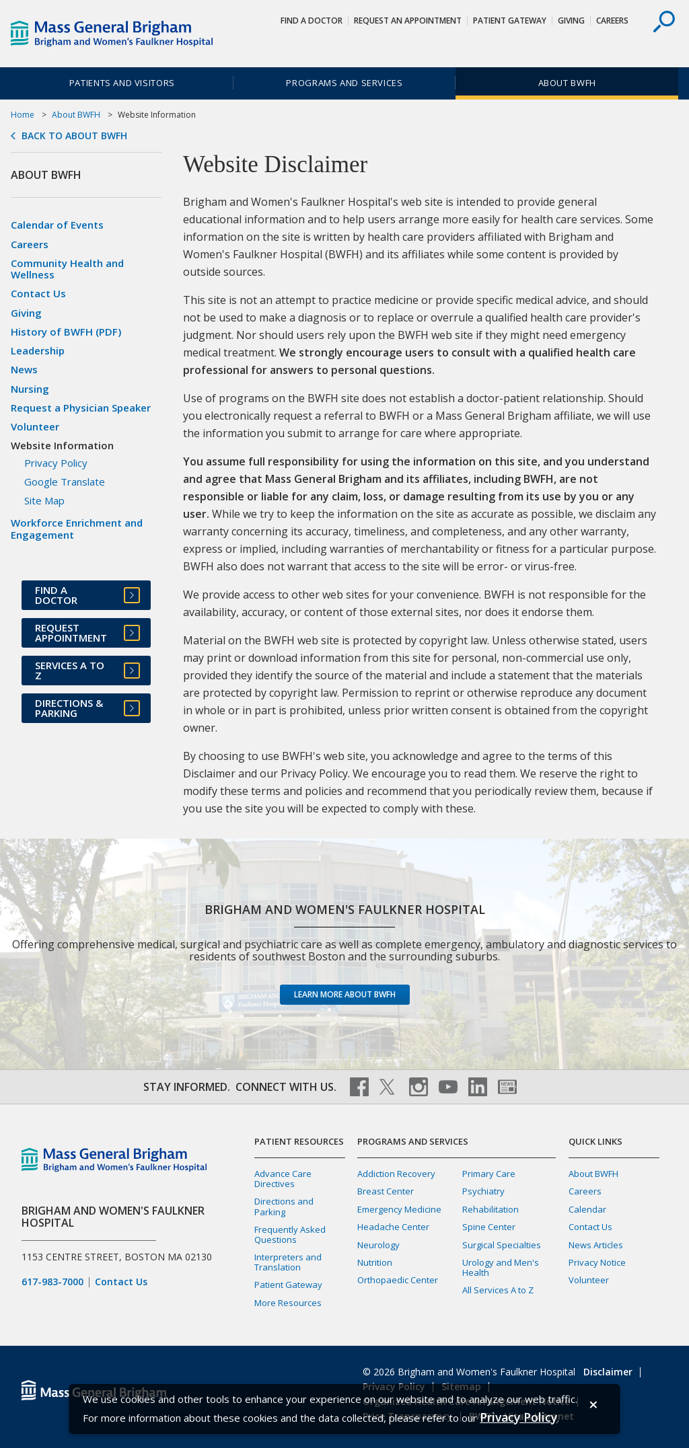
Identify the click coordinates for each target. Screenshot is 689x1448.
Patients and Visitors (122, 83)
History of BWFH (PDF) (66, 331)
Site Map (44, 500)
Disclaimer (607, 1371)
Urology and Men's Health (500, 1267)
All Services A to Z (498, 1290)
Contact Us (38, 293)
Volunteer (35, 426)
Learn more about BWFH (345, 994)
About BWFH (567, 83)
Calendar (587, 1209)
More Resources (288, 1303)
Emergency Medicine (399, 1209)
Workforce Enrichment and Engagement (77, 528)
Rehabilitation (490, 1209)
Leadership (38, 350)
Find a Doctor (311, 20)
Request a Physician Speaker (81, 407)
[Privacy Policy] (518, 1417)
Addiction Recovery (396, 1174)
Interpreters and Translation (288, 1262)
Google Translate (64, 481)
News (24, 369)
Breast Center (385, 1191)
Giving (571, 20)
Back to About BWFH (74, 135)
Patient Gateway (509, 20)
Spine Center (488, 1227)
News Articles (596, 1245)
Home (22, 114)
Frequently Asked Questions (290, 1234)
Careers (612, 20)
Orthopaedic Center (397, 1280)
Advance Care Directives (283, 1179)
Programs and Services (344, 83)
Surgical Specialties (501, 1245)
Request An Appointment (408, 20)
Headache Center (393, 1227)
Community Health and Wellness (67, 268)
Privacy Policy (55, 462)
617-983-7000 (52, 1281)
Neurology (378, 1245)
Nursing (30, 388)
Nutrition (374, 1262)
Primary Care (488, 1174)
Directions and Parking (284, 1206)
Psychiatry (483, 1191)
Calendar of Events (57, 224)
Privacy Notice (597, 1262)
